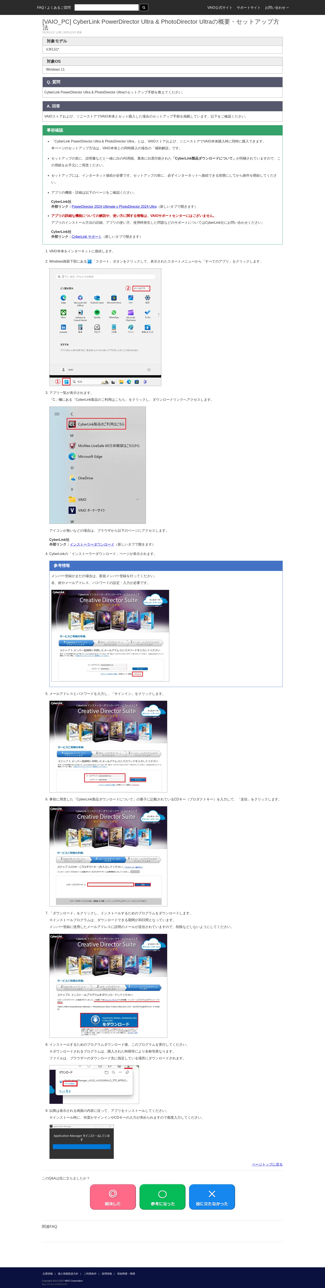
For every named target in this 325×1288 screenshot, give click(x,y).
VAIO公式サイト (219, 7)
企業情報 (48, 1273)
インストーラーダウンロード (92, 544)
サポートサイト (249, 7)
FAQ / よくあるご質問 (54, 7)
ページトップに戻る (267, 1164)
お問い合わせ (277, 7)
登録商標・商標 (126, 1273)
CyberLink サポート (87, 236)
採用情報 (107, 1273)
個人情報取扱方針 (68, 1273)
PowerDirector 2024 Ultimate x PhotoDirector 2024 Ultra (114, 206)
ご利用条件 (90, 1273)
